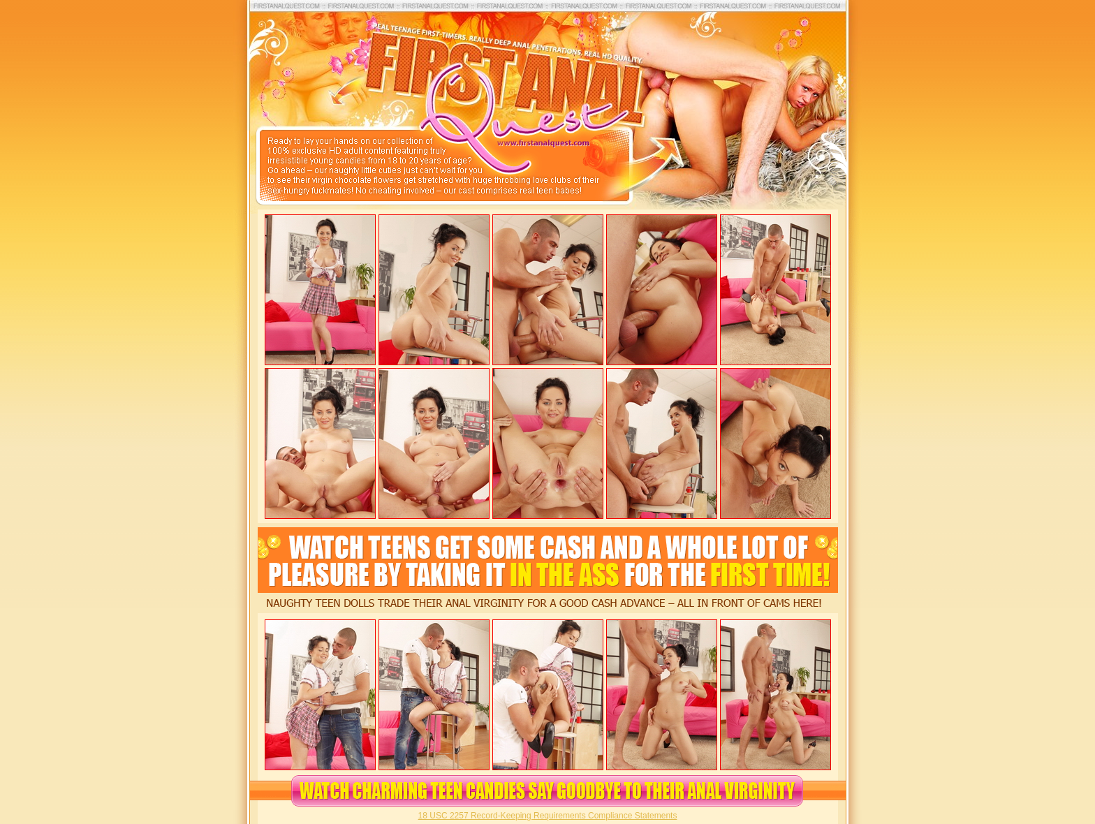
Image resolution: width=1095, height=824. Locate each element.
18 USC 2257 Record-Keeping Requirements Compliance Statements (547, 816)
